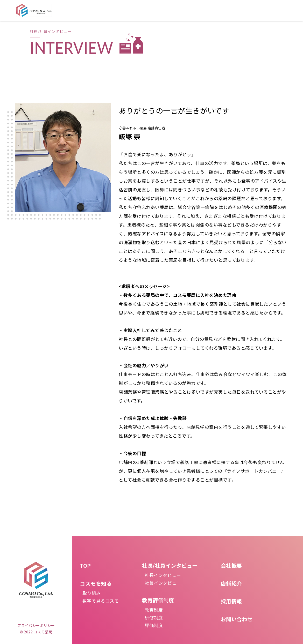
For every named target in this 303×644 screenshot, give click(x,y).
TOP (85, 565)
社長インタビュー (163, 575)
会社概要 (231, 565)
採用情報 (231, 601)
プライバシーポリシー (36, 625)
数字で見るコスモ (100, 600)
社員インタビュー (163, 583)
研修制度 (154, 617)
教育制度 (154, 609)
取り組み (91, 593)
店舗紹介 (231, 583)
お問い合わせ (237, 619)
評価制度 (154, 625)
